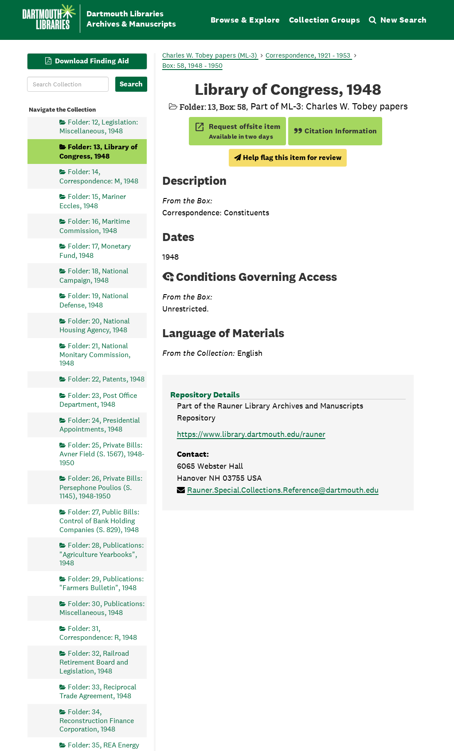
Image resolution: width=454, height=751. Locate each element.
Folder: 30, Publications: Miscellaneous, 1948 (102, 608)
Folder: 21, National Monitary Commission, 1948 (94, 354)
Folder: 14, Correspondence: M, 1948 (98, 176)
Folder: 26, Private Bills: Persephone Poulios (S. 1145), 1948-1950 (100, 487)
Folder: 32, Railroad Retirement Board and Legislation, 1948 (94, 662)
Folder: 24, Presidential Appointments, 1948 (99, 424)
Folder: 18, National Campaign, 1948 (94, 275)
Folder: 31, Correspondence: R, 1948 (98, 632)
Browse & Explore (245, 20)
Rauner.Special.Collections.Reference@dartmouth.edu (283, 490)
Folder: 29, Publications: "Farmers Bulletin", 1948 (101, 583)
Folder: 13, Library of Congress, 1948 (98, 151)
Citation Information (335, 131)
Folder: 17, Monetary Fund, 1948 (95, 250)
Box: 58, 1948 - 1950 (192, 65)
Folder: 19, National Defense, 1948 (94, 300)
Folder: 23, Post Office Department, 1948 (98, 399)
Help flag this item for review (287, 157)
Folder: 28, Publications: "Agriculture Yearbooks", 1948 (101, 554)
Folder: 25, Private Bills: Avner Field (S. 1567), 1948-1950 (102, 453)
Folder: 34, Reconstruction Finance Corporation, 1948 (96, 720)
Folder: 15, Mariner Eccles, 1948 (92, 201)
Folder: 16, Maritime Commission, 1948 (94, 226)
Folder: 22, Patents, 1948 (106, 379)
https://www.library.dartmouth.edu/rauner (251, 434)
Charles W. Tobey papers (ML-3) (210, 55)
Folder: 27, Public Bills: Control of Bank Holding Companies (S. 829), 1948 (99, 520)
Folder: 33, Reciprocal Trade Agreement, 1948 (98, 691)
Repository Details (205, 394)
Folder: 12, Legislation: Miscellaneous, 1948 (98, 126)
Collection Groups (324, 20)
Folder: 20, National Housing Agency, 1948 (94, 325)
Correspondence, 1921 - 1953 (309, 55)
